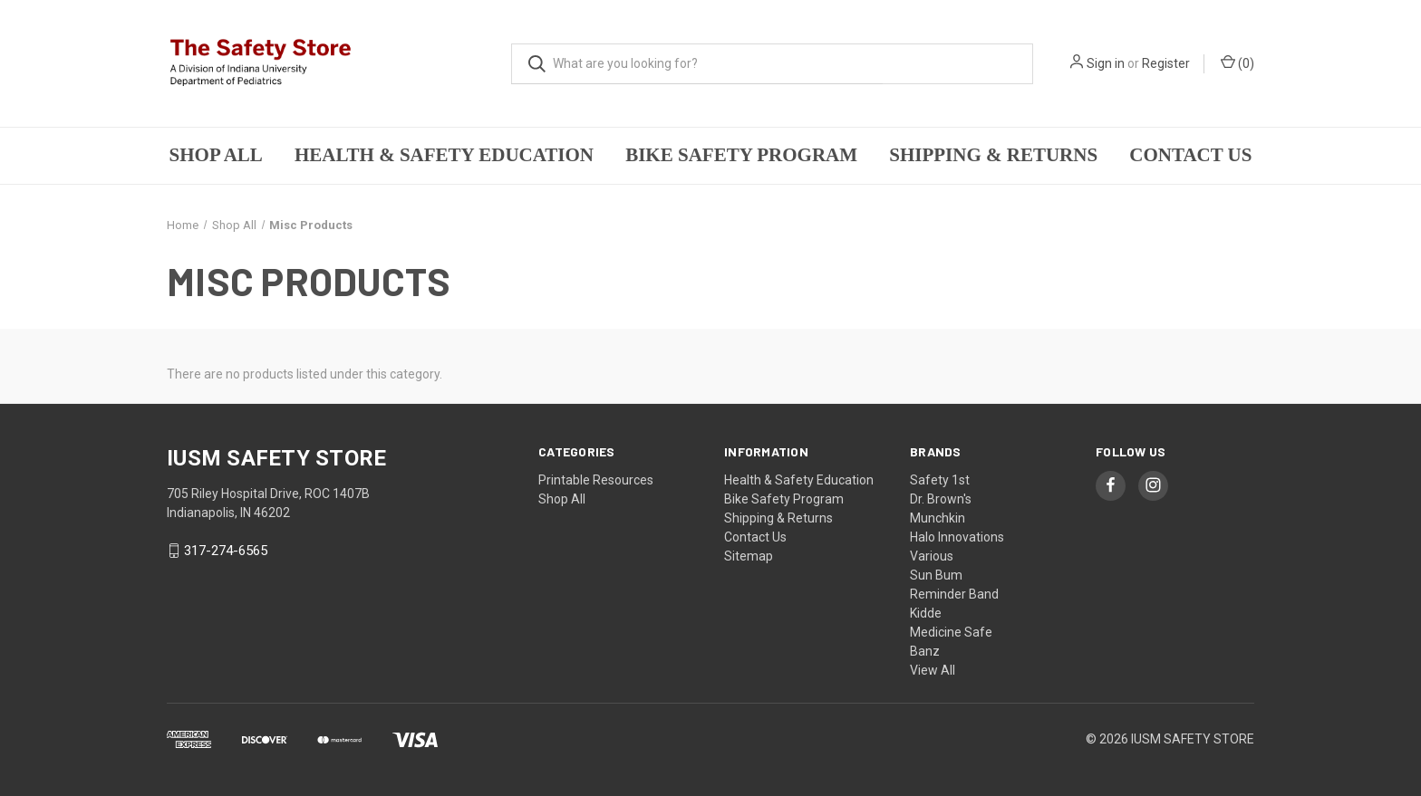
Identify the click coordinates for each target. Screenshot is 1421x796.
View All (932, 670)
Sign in (1106, 63)
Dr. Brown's (941, 499)
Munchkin (937, 518)
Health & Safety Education (444, 155)
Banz (925, 651)
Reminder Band (954, 594)
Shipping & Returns (993, 155)
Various (931, 556)
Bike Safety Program (741, 155)
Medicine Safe (951, 632)
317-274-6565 (225, 550)
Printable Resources (595, 480)
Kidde (926, 613)
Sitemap (748, 556)
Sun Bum (936, 575)
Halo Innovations (957, 537)
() (1237, 62)
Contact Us (1190, 155)
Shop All (216, 155)
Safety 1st (940, 480)
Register (1166, 63)
